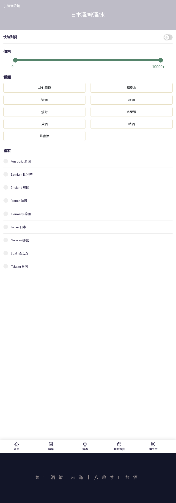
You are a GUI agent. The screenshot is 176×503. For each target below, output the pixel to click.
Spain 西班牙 (16, 253)
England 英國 (16, 187)
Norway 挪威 (16, 240)
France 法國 (15, 200)
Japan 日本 (14, 227)
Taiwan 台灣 (15, 266)
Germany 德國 (17, 213)
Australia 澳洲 (17, 161)
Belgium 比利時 (18, 174)
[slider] (88, 59)
